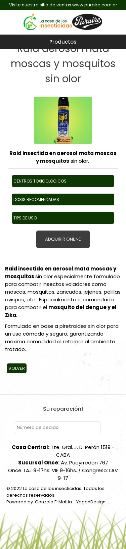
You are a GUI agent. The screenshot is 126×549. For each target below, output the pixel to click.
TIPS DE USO (25, 218)
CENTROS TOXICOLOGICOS (40, 181)
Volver (16, 368)
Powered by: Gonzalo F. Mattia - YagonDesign (56, 502)
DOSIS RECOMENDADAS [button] (36, 199)
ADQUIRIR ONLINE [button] (63, 239)
